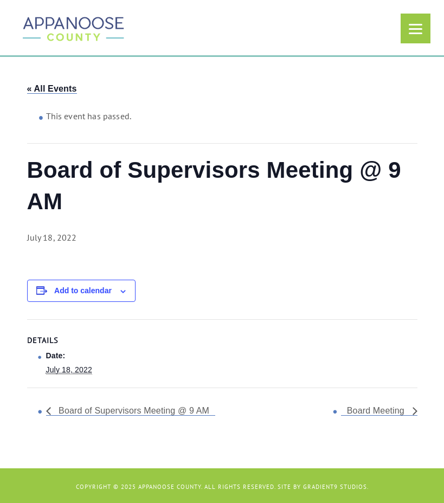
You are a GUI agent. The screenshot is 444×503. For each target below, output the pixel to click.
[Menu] (415, 28)
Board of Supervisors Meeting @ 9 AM (133, 410)
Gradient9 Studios (335, 487)
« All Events (52, 88)
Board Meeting (377, 410)
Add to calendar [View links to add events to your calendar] (83, 290)
